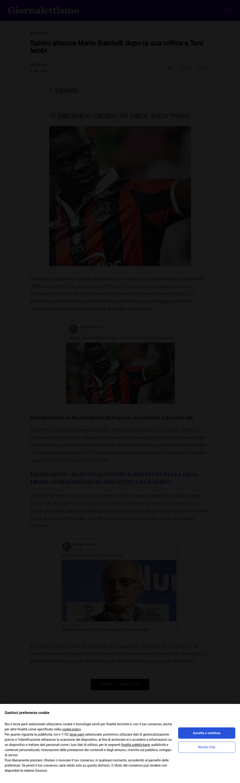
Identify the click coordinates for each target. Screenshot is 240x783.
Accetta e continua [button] (206, 733)
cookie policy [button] (71, 729)
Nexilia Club (206, 747)
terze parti (76, 734)
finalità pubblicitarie (135, 745)
